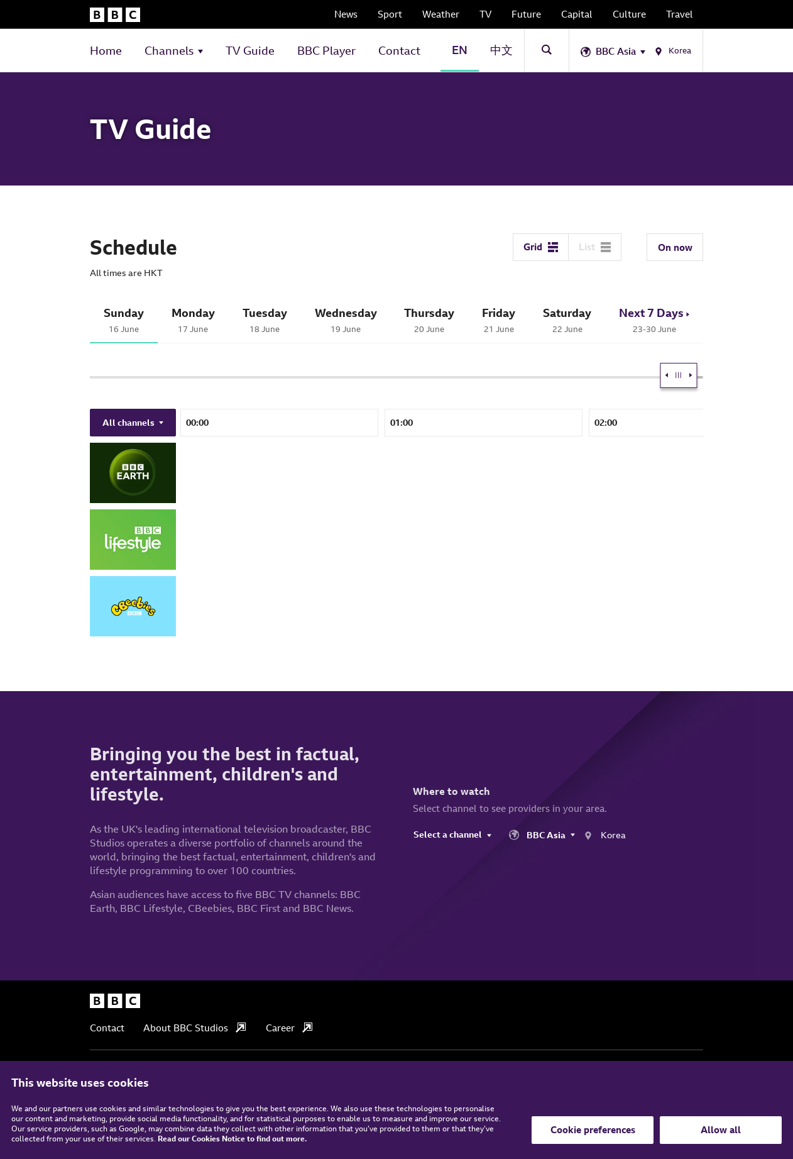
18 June (265, 319)
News (346, 14)
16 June (124, 319)
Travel (679, 14)
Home (106, 50)
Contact (399, 50)
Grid (540, 247)
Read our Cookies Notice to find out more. (232, 1138)
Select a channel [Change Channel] (452, 834)
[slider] (500, 375)
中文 (501, 50)
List (595, 247)
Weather (440, 14)
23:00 (516, 422)
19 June (346, 319)
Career (289, 1028)
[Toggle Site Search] (546, 50)
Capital (577, 14)
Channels (169, 50)
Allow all (721, 1130)
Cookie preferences (592, 1130)
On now (675, 247)
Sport (390, 14)
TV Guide (250, 50)
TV (485, 14)
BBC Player (326, 50)
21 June (498, 319)
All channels (132, 422)
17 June (193, 319)
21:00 (107, 422)
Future (526, 14)
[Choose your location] (636, 51)
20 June (430, 319)
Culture (629, 14)
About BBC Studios (194, 1028)
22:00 (311, 422)
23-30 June (654, 319)
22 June (567, 319)
